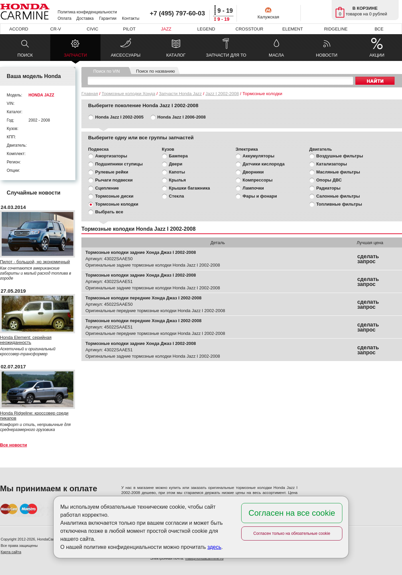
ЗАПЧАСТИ (75, 57)
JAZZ (166, 28)
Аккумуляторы (258, 155)
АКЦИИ (377, 55)
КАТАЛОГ (175, 55)
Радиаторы (328, 188)
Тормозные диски (114, 196)
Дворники (253, 171)
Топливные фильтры (339, 204)
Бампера (178, 155)
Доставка (85, 18)
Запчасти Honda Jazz (180, 93)
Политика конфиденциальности (87, 12)
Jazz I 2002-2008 (222, 93)
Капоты (177, 171)
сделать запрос (368, 259)
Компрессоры (258, 180)
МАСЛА (276, 55)
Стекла (176, 196)
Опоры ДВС (329, 180)
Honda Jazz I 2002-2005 (119, 117)
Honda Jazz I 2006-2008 (181, 117)
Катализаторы (331, 163)
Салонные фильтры (338, 196)
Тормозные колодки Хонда (128, 93)
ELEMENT (292, 28)
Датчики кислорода (263, 163)
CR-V (55, 28)
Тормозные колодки (116, 204)
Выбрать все (109, 211)
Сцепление (107, 188)
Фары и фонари (260, 196)
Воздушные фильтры (339, 155)
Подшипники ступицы (119, 163)
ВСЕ (379, 28)
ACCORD (18, 28)
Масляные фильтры (338, 171)
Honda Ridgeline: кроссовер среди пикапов (34, 416)
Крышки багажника (189, 188)
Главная (89, 93)
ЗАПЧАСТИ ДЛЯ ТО (226, 55)
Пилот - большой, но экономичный (35, 261)
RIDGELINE (335, 28)
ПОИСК (25, 55)
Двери (175, 163)
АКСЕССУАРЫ (126, 55)
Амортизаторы (111, 155)
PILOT (129, 28)
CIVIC (92, 28)
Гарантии (107, 18)
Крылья (177, 180)
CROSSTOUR (249, 28)
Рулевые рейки (111, 171)
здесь (214, 547)
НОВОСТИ (326, 55)
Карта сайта (11, 552)
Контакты (130, 18)
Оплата (64, 18)
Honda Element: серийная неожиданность (26, 340)
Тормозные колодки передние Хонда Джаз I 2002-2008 (143, 297)
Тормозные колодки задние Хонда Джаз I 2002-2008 (140, 252)
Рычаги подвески (114, 180)
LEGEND (206, 28)
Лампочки (253, 188)
